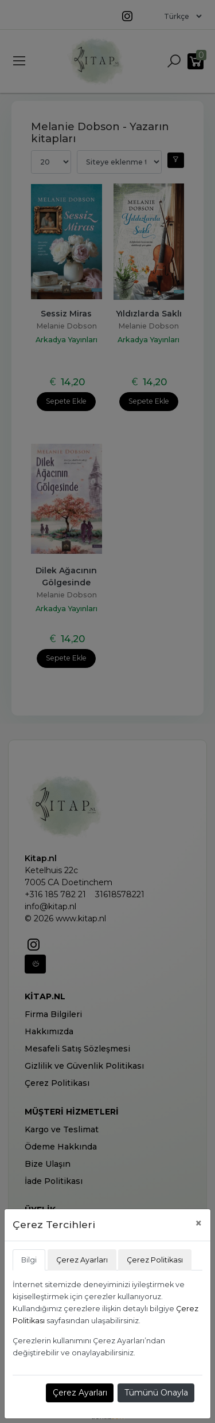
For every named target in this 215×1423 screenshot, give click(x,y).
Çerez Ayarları (80, 1392)
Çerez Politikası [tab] (155, 1260)
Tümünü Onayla (156, 1392)
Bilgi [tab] (29, 1260)
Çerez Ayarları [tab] (82, 1260)
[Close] (198, 1223)
